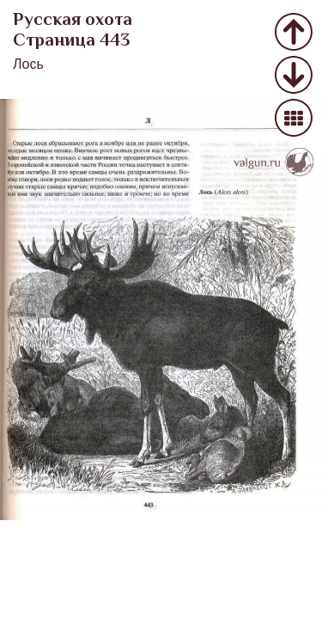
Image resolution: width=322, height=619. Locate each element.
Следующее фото (294, 76)
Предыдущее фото (294, 33)
